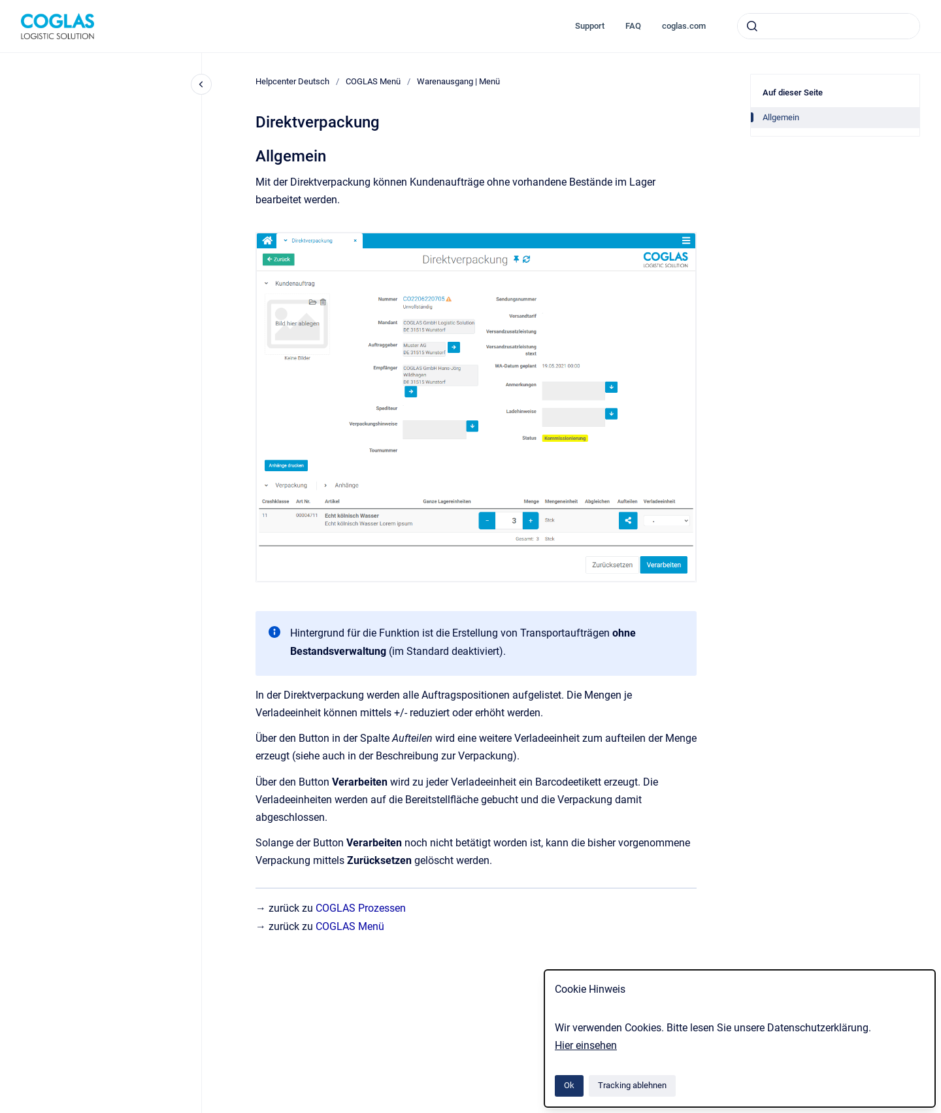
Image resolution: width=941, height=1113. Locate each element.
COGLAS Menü (373, 81)
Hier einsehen (586, 1045)
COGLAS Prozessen (361, 908)
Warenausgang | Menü (458, 81)
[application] (937, 1109)
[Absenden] (752, 26)
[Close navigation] (201, 84)
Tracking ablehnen (632, 1085)
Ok (569, 1085)
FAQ (633, 26)
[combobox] (828, 26)
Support (589, 26)
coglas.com (684, 26)
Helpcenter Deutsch (292, 81)
